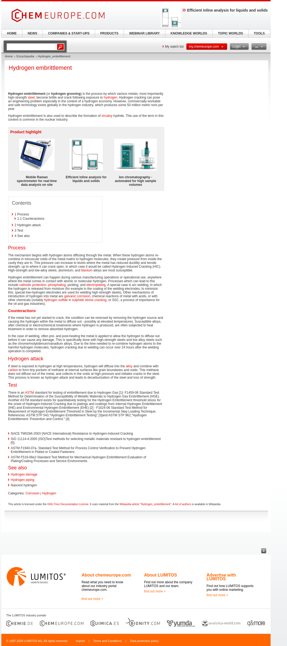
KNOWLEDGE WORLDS (189, 33)
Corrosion (33, 493)
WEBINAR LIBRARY (144, 33)
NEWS (32, 33)
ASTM (29, 392)
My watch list (174, 46)
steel (31, 97)
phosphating (57, 285)
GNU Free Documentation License (68, 504)
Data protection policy (144, 640)
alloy (129, 366)
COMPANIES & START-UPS (68, 33)
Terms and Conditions (107, 640)
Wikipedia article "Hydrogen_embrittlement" (145, 504)
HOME (12, 33)
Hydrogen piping (22, 480)
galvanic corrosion (77, 296)
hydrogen (110, 97)
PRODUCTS (109, 33)
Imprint (80, 640)
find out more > (92, 599)
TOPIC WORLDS (230, 33)
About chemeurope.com (106, 575)
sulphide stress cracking (89, 300)
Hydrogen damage (24, 474)
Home (9, 56)
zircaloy (107, 116)
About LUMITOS (160, 575)
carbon (13, 370)
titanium (86, 270)
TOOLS (259, 33)
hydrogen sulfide (56, 300)
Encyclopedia (25, 56)
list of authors (183, 504)
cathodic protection (32, 285)
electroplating (96, 285)
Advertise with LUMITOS (221, 577)
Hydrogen (49, 493)
